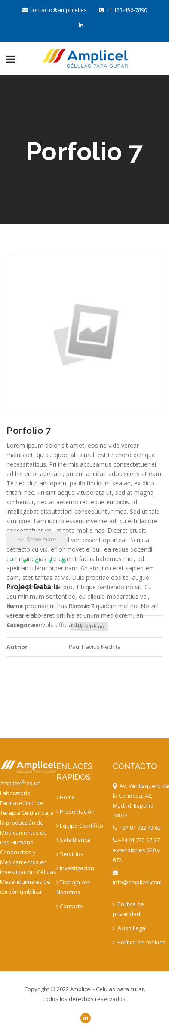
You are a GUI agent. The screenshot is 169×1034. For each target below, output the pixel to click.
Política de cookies (139, 942)
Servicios (69, 854)
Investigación (75, 868)
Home (65, 797)
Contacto (69, 906)
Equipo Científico (79, 825)
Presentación (75, 811)
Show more (37, 539)
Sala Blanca (73, 840)
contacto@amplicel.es (54, 10)
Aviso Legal (130, 928)
